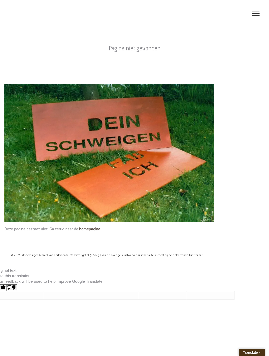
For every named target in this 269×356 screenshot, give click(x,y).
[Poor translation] (11, 287)
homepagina (89, 228)
